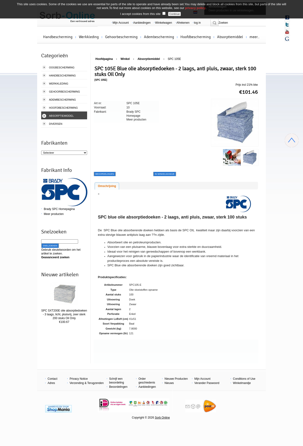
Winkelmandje (242, 383)
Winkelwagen (163, 22)
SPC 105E (174, 59)
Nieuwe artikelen (60, 274)
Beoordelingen (118, 386)
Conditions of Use (244, 378)
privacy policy (195, 8)
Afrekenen (183, 22)
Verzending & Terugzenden (87, 383)
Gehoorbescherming (121, 37)
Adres (51, 383)
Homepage (133, 115)
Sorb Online (162, 417)
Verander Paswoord (206, 383)
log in (197, 22)
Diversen (55, 123)
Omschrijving (107, 186)
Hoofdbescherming (195, 37)
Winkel (125, 59)
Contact (52, 378)
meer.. (254, 37)
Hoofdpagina (104, 59)
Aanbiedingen (142, 22)
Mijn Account (121, 22)
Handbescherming (57, 37)
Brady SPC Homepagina (59, 209)
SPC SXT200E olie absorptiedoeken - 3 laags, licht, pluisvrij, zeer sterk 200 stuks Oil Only (64, 314)
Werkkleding (89, 37)
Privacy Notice (79, 378)
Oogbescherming (62, 67)
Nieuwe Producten (176, 378)
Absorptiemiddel (230, 37)
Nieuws (169, 383)
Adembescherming (159, 37)
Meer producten (54, 214)
